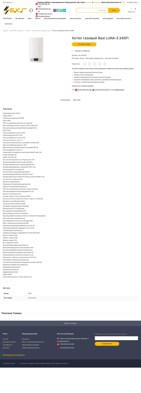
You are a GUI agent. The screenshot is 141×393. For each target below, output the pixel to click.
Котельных (25, 339)
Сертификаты (8, 2)
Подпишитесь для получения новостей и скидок (116, 336)
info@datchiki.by (132, 2)
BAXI (30, 293)
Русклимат (32, 298)
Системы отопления (17, 31)
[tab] (65, 100)
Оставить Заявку (84, 44)
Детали (76, 100)
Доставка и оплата (9, 342)
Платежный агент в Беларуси (14, 355)
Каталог (5, 339)
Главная (5, 31)
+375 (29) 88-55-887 (85, 90)
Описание (65, 100)
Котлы (28, 31)
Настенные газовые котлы (41, 31)
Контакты (6, 348)
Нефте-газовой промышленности (33, 342)
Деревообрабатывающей (30, 345)
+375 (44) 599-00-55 (101, 90)
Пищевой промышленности (31, 348)
